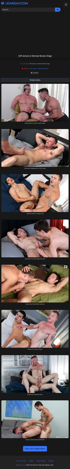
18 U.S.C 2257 (21, 461)
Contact (50, 461)
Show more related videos (35, 449)
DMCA (31, 461)
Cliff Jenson (33, 68)
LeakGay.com (22, 465)
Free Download (24, 63)
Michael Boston (43, 68)
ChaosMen (34, 72)
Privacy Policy (41, 461)
